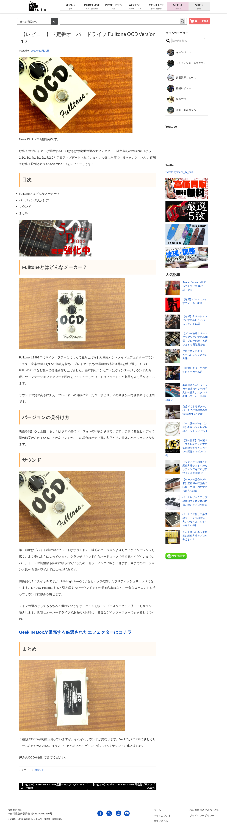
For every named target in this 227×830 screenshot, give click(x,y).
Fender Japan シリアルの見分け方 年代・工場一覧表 (195, 286)
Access (134, 6)
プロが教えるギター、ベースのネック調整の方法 (194, 355)
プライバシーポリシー (202, 815)
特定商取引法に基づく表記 (204, 810)
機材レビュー (42, 770)
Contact (156, 6)
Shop (199, 6)
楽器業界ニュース (181, 77)
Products (113, 6)
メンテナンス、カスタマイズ (186, 65)
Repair (70, 6)
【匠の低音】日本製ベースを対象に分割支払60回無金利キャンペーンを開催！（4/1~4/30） (186, 448)
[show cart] (199, 20)
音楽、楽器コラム (181, 110)
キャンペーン (179, 52)
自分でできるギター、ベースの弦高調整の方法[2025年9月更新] (194, 410)
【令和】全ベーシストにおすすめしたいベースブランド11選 (194, 320)
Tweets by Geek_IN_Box (179, 172)
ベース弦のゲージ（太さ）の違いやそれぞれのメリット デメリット (195, 427)
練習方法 (176, 99)
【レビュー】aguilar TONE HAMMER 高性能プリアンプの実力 (123, 786)
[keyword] (123, 21)
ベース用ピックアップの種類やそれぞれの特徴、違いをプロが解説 (194, 501)
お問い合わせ (161, 821)
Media (178, 6)
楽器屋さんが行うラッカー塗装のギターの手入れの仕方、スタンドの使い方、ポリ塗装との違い (186, 392)
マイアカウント (162, 815)
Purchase (92, 6)
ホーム (157, 810)
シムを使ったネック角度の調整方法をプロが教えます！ (194, 535)
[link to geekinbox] (37, 5)
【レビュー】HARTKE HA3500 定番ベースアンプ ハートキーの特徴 (52, 786)
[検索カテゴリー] (37, 21)
